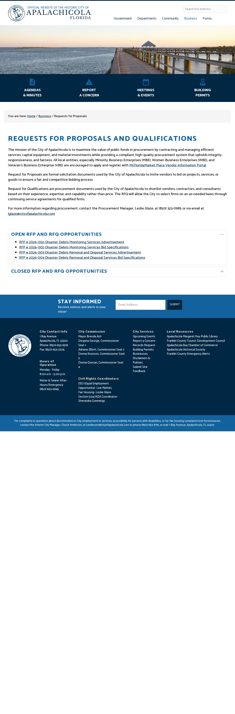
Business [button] (190, 19)
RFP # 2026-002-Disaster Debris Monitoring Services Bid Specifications (74, 247)
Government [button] (123, 19)
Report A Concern (89, 92)
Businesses (140, 353)
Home (31, 116)
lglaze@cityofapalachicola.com (31, 214)
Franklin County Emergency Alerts (188, 353)
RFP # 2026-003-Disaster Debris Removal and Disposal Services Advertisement (80, 253)
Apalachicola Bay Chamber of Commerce (192, 345)
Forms (207, 19)
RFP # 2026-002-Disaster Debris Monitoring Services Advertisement (71, 242)
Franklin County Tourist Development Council (196, 340)
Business (44, 116)
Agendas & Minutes (32, 92)
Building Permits (202, 92)
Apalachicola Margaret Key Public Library (192, 336)
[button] (222, 234)
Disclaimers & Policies (141, 360)
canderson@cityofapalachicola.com (107, 425)
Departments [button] (146, 19)
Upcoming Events (144, 336)
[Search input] (205, 9)
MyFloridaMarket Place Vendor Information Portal (167, 165)
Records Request (144, 345)
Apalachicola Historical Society (186, 349)
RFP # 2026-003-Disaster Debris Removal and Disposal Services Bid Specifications (82, 258)
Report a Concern (144, 340)
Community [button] (170, 19)
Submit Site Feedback (140, 369)
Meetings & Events (145, 92)
